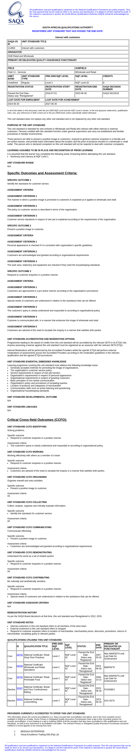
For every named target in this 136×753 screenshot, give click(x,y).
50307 (20, 688)
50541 (20, 699)
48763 (20, 655)
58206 (20, 666)
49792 (20, 677)
